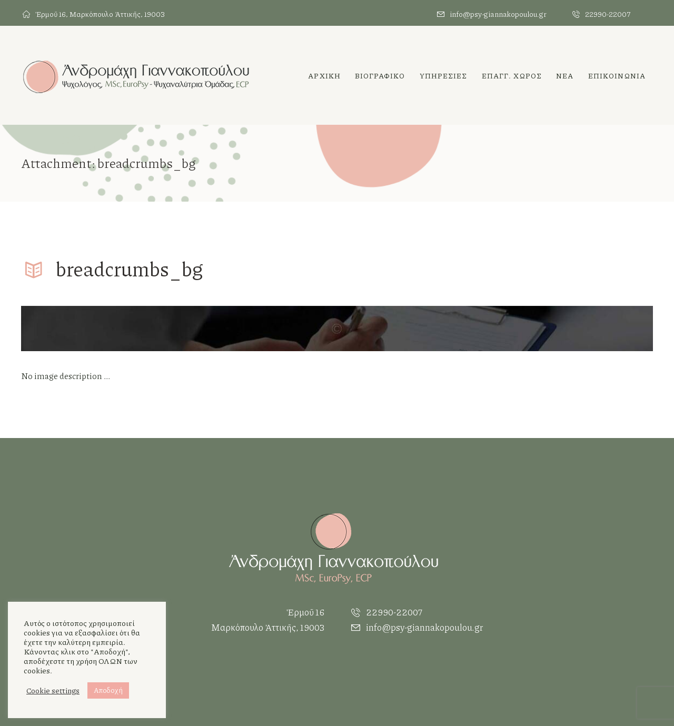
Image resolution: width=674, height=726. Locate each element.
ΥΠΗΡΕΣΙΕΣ (443, 76)
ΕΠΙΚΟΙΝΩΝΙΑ (617, 76)
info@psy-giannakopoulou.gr (498, 14)
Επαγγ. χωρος (512, 76)
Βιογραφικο (380, 76)
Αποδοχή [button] (108, 690)
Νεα (564, 76)
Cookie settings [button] (53, 690)
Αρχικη (324, 76)
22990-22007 (608, 14)
